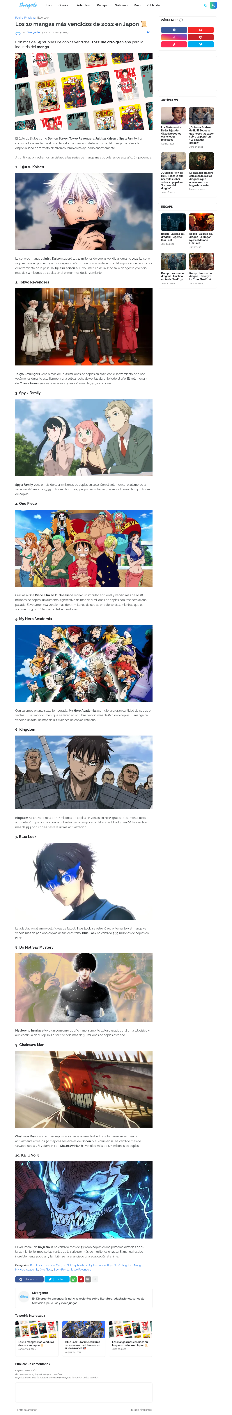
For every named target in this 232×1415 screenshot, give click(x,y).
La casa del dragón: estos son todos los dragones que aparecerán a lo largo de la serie (201, 174)
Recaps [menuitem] (102, 5)
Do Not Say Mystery (75, 1263)
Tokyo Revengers (81, 1268)
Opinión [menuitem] (64, 5)
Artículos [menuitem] (83, 5)
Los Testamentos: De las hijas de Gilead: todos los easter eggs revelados (171, 131)
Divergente (40, 1291)
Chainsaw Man (52, 1263)
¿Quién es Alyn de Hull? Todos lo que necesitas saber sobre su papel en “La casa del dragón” (172, 176)
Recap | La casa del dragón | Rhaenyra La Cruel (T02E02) (200, 266)
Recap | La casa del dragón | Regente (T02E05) (172, 229)
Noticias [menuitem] (120, 5)
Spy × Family (61, 1268)
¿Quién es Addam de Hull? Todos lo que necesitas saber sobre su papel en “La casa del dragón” (201, 133)
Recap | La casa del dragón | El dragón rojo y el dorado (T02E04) (200, 231)
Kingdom (127, 1263)
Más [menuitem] (136, 5)
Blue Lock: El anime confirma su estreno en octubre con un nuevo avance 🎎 (80, 1354)
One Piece (46, 1268)
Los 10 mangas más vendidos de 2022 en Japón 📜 (36, 1352)
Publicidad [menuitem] (154, 5)
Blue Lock (43, 17)
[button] (205, 5)
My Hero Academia (26, 1268)
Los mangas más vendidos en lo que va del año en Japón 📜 (129, 1352)
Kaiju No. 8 (113, 1263)
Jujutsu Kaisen (97, 1263)
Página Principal (25, 17)
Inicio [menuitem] (49, 5)
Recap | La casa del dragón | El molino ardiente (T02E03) (172, 266)
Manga (138, 1263)
